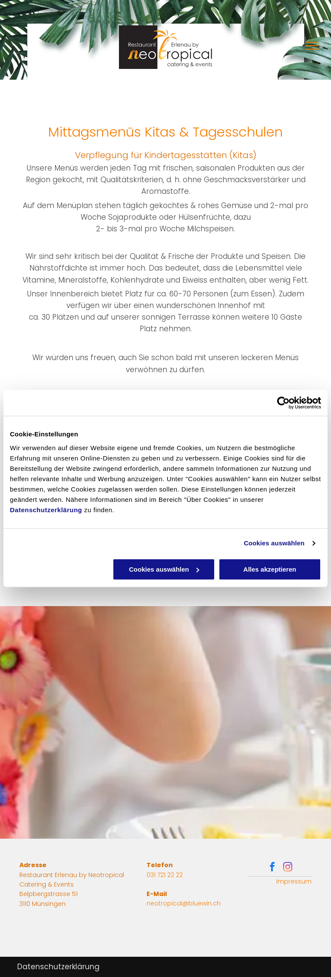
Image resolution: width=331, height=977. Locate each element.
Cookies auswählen (274, 543)
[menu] (312, 45)
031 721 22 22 (165, 875)
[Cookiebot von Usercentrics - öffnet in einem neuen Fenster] (283, 402)
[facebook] (272, 868)
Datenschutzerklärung (46, 509)
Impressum (294, 881)
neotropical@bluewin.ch (184, 903)
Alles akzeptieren (270, 569)
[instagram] (287, 868)
